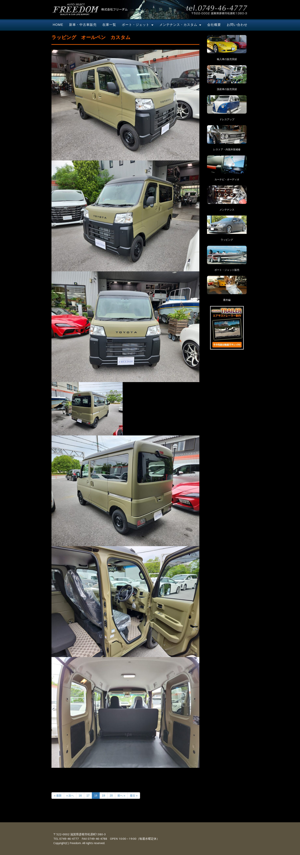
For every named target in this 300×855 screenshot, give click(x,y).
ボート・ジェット (138, 24)
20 (111, 795)
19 (103, 795)
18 (95, 795)
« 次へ (70, 795)
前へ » (121, 795)
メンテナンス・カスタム (180, 24)
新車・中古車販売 (83, 25)
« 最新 (58, 795)
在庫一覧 (109, 25)
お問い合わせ (237, 25)
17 (88, 795)
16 (80, 795)
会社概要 (214, 25)
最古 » (134, 795)
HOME (58, 25)
